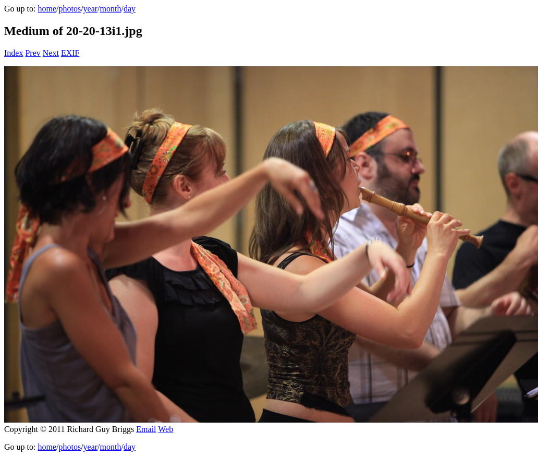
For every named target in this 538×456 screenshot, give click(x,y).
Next (51, 53)
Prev (32, 53)
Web (165, 429)
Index (13, 53)
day (130, 8)
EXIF (70, 53)
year (90, 8)
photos (69, 8)
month (110, 8)
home (47, 8)
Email (146, 429)
